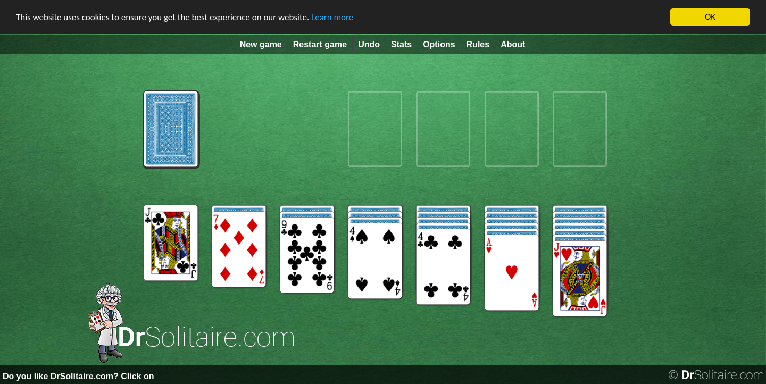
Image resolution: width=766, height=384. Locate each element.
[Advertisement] (32, 223)
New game (261, 44)
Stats (401, 44)
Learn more (332, 17)
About (513, 44)
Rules (478, 44)
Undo (369, 44)
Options (439, 44)
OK (710, 16)
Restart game (320, 44)
